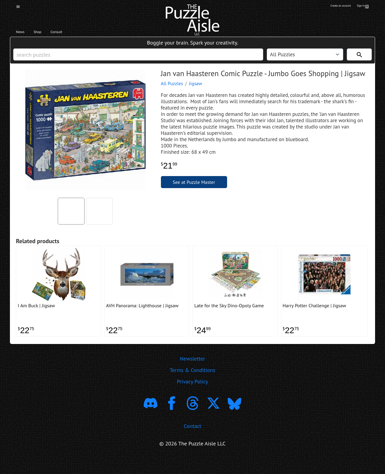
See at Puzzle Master (194, 191)
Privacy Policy (192, 397)
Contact (192, 441)
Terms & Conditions (192, 385)
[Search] (359, 60)
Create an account (330, 7)
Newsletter (192, 374)
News (23, 33)
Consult (74, 33)
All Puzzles (172, 92)
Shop (47, 33)
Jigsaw (195, 92)
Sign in (362, 7)
